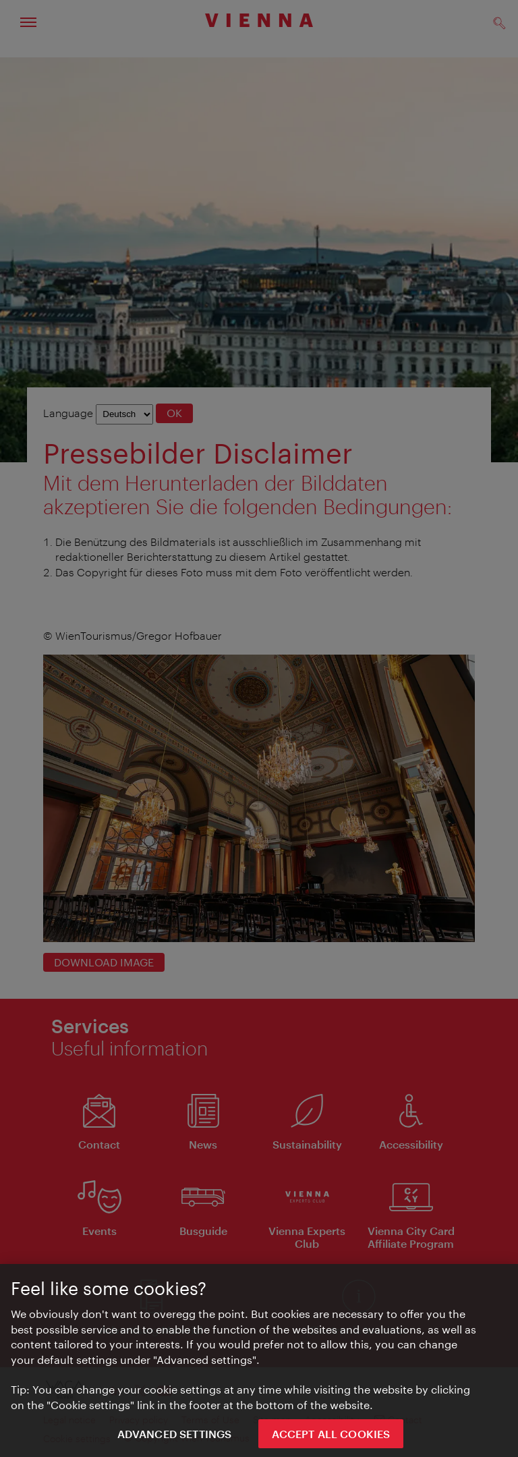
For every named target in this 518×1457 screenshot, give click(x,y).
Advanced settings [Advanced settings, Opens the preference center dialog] (174, 1439)
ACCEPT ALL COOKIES (331, 1439)
